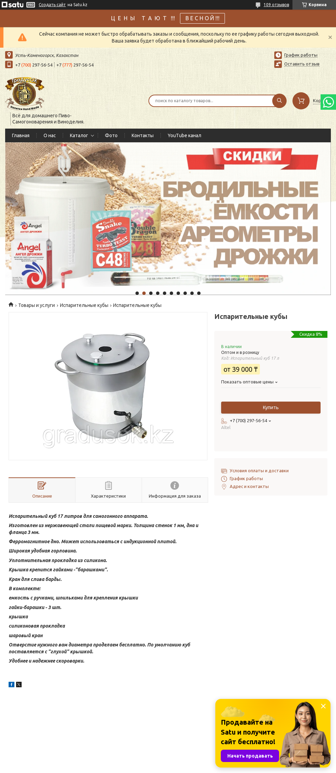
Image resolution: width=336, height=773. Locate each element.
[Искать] (279, 101)
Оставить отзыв (302, 63)
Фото (111, 135)
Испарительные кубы (84, 305)
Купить (271, 407)
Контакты (143, 135)
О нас (50, 135)
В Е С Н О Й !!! (202, 18)
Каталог (79, 135)
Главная (20, 135)
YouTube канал (184, 135)
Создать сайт (52, 4)
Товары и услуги (36, 305)
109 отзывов (276, 4)
